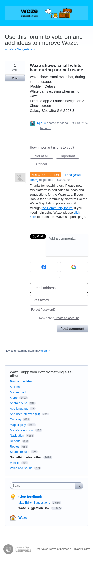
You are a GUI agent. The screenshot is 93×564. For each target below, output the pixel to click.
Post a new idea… (22, 381)
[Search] (79, 485)
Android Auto (18, 403)
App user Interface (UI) (25, 414)
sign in (45, 350)
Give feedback (30, 497)
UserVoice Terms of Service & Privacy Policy (63, 548)
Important (69, 156)
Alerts (14, 397)
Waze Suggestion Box (27, 372)
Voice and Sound (21, 468)
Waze (22, 518)
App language (19, 408)
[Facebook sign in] (44, 267)
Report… (45, 128)
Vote (15, 78)
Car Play (15, 419)
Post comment (72, 329)
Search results (19, 452)
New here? (59, 318)
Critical (44, 164)
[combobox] (43, 485)
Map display (18, 425)
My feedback (18, 392)
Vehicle (15, 462)
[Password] (59, 300)
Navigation (17, 435)
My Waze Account (22, 430)
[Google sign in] (74, 267)
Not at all (44, 156)
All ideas (15, 387)
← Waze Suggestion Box (21, 49)
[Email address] (59, 288)
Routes (14, 446)
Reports (15, 441)
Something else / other (26, 457)
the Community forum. (57, 208)
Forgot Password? (43, 309)
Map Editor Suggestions (34, 502)
